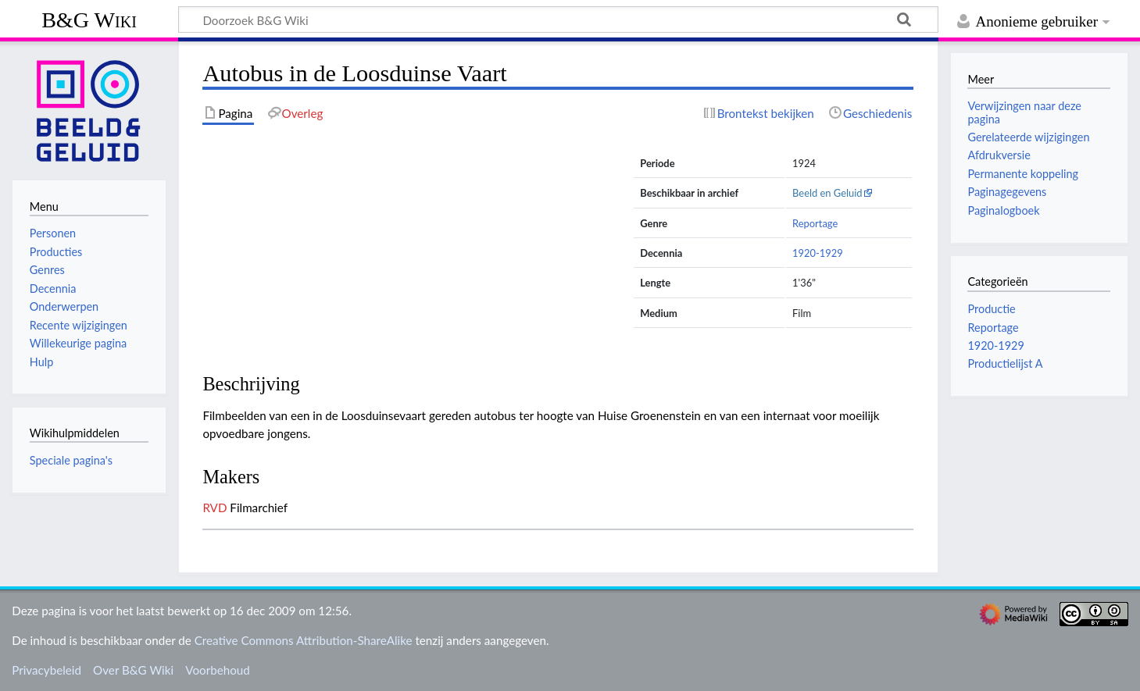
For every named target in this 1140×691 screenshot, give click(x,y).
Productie (991, 308)
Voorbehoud (217, 670)
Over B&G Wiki (133, 670)
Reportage (815, 223)
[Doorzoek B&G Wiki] (558, 19)
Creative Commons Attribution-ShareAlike (304, 640)
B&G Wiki (89, 20)
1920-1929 (817, 253)
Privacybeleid (46, 670)
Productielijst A (1004, 363)
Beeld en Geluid (827, 193)
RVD (214, 507)
